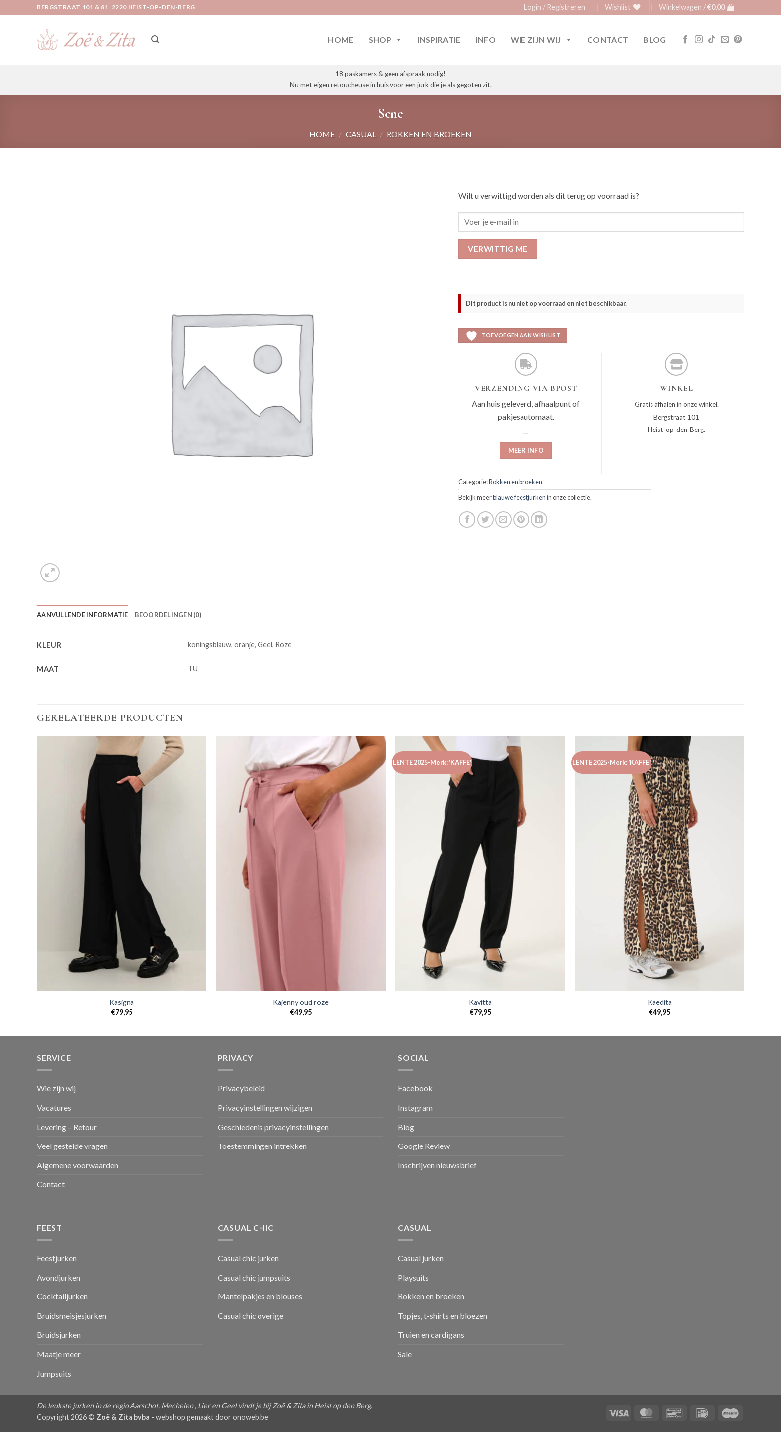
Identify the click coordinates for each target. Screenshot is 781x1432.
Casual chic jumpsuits (254, 1277)
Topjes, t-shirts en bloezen (442, 1315)
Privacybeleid (241, 1088)
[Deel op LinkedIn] (539, 519)
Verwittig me (497, 248)
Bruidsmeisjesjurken (71, 1315)
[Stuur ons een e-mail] (725, 39)
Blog (654, 39)
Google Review (424, 1145)
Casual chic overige (250, 1315)
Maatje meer (59, 1354)
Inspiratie (438, 39)
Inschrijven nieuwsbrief (437, 1165)
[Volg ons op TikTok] (712, 39)
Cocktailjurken (62, 1296)
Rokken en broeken (429, 134)
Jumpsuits (54, 1373)
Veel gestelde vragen (72, 1145)
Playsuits (413, 1277)
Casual (361, 134)
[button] (554, 7)
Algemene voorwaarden (77, 1165)
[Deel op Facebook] (467, 519)
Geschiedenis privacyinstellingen (273, 1127)
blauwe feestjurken (519, 497)
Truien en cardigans (431, 1334)
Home (340, 39)
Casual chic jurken (248, 1258)
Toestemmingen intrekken (262, 1145)
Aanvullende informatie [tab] (82, 615)
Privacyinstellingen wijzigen (265, 1107)
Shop (386, 40)
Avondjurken (58, 1277)
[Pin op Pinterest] (521, 519)
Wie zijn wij (541, 40)
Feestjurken (57, 1258)
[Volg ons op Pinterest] (738, 39)
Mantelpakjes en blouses (260, 1296)
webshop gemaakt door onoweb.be (212, 1417)
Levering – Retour (67, 1127)
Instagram (415, 1107)
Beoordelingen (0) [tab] (168, 615)
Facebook (415, 1088)
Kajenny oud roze (301, 1002)
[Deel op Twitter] (485, 519)
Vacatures (54, 1107)
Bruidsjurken (59, 1334)
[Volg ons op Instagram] (699, 39)
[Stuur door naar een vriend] (503, 519)
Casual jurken (421, 1258)
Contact (607, 39)
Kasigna (121, 1002)
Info (486, 39)
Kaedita (660, 1002)
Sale (405, 1354)
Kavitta (480, 1002)
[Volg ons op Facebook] (685, 39)
